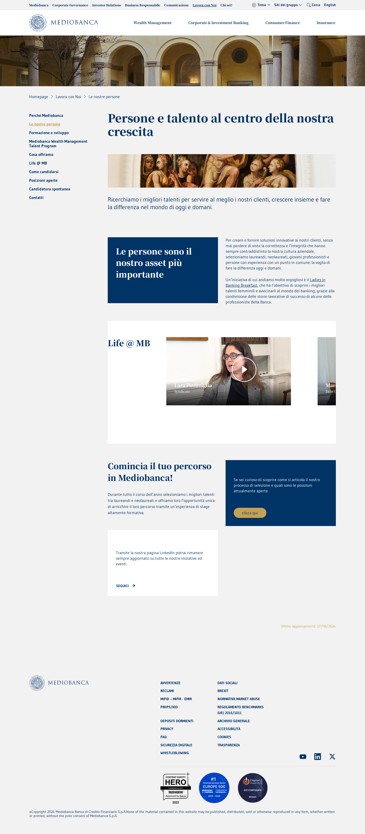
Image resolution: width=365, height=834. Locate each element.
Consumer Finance (283, 22)
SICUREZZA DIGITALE (176, 745)
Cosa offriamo (41, 154)
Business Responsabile (142, 5)
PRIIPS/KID (169, 706)
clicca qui (250, 513)
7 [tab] (252, 420)
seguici (122, 587)
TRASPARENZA (228, 745)
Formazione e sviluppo (49, 132)
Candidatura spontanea (49, 188)
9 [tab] (278, 420)
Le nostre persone (44, 123)
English (330, 5)
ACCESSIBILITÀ (228, 729)
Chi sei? (226, 5)
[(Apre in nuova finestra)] (303, 756)
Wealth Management (154, 22)
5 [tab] (227, 420)
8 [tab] (265, 420)
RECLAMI (167, 690)
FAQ (163, 737)
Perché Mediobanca (46, 115)
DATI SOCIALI (227, 682)
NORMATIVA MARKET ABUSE (238, 698)
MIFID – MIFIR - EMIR (176, 698)
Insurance (326, 22)
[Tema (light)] (260, 5)
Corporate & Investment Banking (220, 22)
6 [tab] (240, 420)
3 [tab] (202, 420)
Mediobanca (38, 5)
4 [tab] (214, 420)
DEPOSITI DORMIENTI (176, 720)
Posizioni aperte (43, 180)
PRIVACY (166, 729)
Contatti (36, 197)
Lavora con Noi (204, 5)
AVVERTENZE (170, 682)
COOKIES (224, 737)
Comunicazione (176, 5)
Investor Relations (106, 5)
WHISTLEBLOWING (174, 753)
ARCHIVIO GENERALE (233, 720)
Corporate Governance (70, 5)
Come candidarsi (44, 171)
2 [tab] (187, 421)
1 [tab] (172, 420)
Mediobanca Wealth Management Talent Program (58, 143)
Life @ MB (38, 163)
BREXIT (222, 690)
